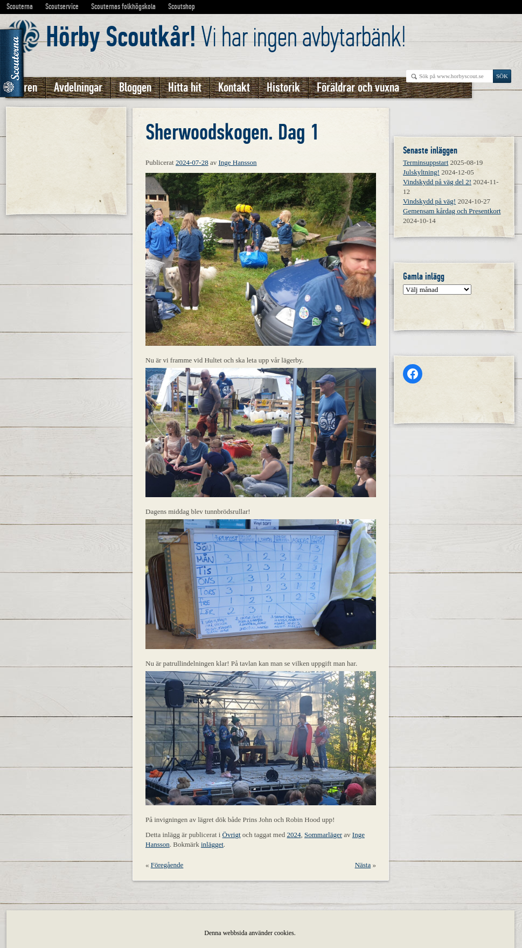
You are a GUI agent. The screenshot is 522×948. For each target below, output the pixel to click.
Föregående (167, 865)
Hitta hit (184, 87)
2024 (294, 835)
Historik (283, 87)
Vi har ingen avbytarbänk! (226, 36)
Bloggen (135, 87)
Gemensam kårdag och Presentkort (452, 211)
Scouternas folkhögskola (123, 6)
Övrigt (231, 835)
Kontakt (234, 87)
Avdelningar (78, 87)
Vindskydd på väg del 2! (437, 182)
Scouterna (19, 6)
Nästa (363, 865)
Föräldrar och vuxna (358, 87)
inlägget (212, 844)
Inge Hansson (237, 162)
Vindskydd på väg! (429, 201)
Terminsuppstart (425, 162)
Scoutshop (181, 6)
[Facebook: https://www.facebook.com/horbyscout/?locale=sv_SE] (412, 374)
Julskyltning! (421, 172)
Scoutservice (62, 6)
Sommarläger (323, 835)
